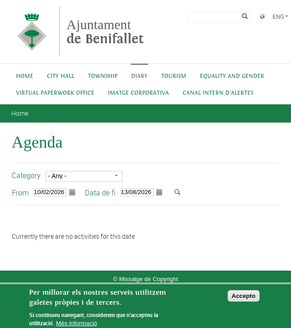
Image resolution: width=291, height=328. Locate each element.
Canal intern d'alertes (218, 93)
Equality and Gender (232, 76)
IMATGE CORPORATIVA (138, 93)
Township (102, 76)
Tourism (173, 76)
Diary (139, 76)
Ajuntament (105, 31)
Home (24, 76)
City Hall (60, 76)
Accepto (244, 298)
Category (26, 175)
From (20, 193)
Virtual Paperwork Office (55, 93)
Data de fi (100, 193)
